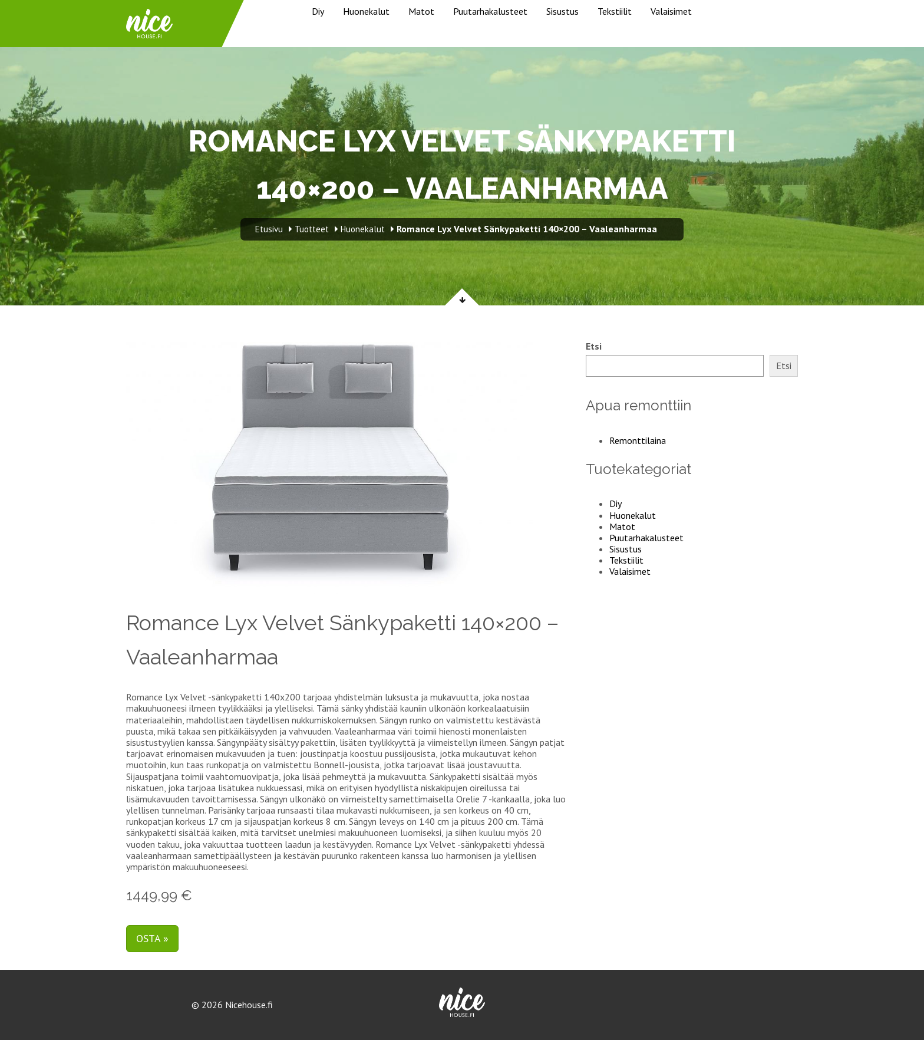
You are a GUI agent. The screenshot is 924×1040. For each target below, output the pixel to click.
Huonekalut (366, 11)
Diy (318, 11)
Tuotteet (312, 229)
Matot (421, 11)
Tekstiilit (615, 11)
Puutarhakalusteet (490, 11)
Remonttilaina (637, 440)
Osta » (152, 938)
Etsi (594, 346)
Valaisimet (671, 11)
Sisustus (562, 11)
